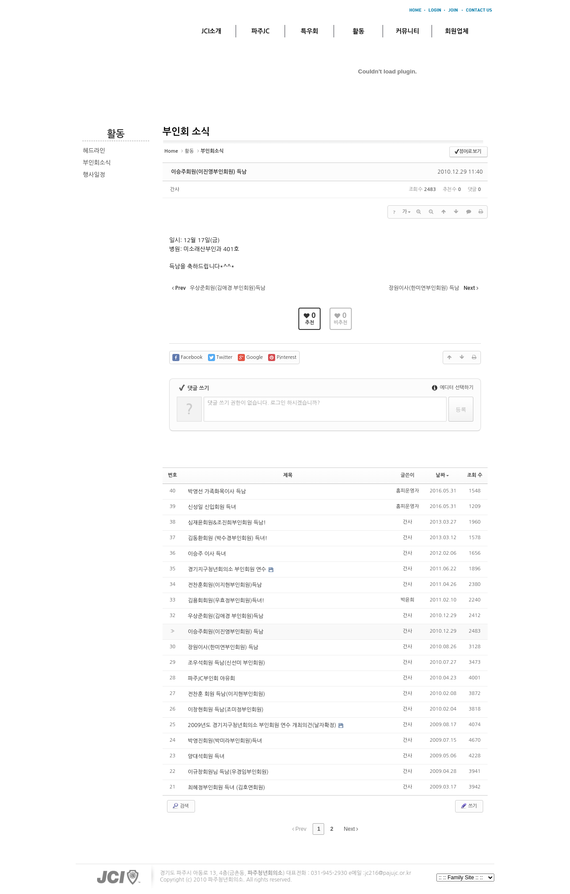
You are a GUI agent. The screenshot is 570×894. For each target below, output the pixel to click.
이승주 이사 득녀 (207, 554)
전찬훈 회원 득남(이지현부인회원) (226, 694)
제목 (288, 475)
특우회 (309, 31)
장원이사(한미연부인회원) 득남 (223, 647)
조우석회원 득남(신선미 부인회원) (226, 663)
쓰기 (468, 805)
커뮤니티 (407, 31)
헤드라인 (94, 151)
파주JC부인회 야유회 (211, 678)
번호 (172, 475)
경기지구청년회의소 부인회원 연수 (228, 569)
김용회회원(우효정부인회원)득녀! (226, 600)
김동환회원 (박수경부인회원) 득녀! (227, 538)
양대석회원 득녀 (206, 756)
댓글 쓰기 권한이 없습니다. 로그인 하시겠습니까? (264, 403)
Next (351, 829)
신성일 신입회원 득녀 (212, 507)
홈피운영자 (407, 490)
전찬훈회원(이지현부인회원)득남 (225, 585)
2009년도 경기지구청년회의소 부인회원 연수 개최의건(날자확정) (263, 725)
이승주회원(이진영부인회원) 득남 (209, 172)
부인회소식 (97, 163)
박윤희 (408, 599)
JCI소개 (211, 31)
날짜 (442, 475)
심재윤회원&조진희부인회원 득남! (227, 522)
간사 (174, 189)
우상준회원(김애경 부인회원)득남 (226, 616)
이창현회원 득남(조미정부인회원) (226, 709)
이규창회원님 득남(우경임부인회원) (228, 772)
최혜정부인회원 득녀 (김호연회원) (226, 787)
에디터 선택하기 (452, 387)
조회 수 (474, 475)
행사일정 (94, 175)
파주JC (261, 31)
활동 (358, 31)
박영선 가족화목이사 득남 (217, 491)
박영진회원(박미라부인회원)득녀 (225, 741)
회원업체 (456, 31)
